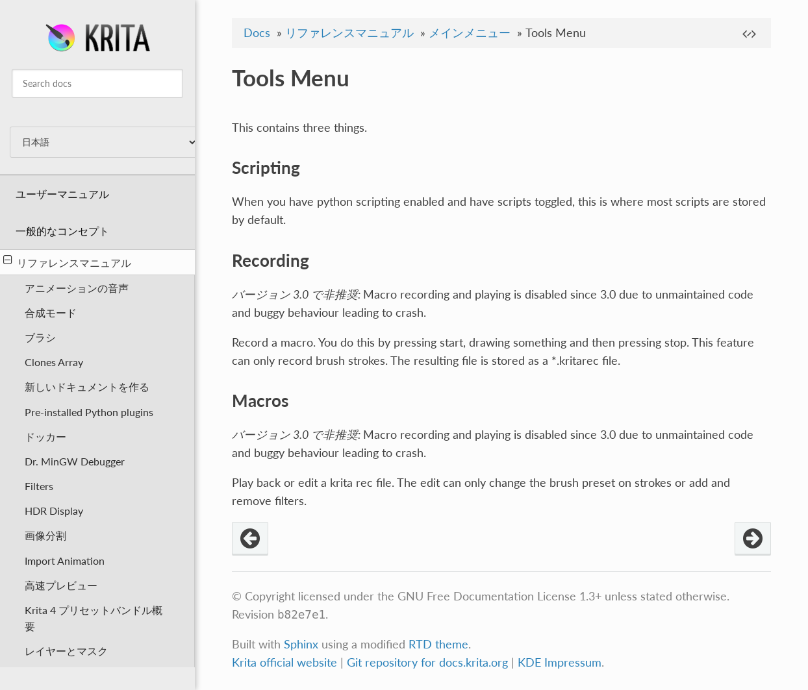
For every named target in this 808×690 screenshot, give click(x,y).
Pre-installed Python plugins (89, 412)
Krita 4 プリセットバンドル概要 (93, 618)
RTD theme (438, 644)
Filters (39, 486)
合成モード (51, 312)
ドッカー (45, 436)
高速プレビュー (61, 585)
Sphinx (301, 644)
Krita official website (284, 662)
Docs (257, 33)
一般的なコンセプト (62, 231)
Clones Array (54, 362)
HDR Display (54, 510)
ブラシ (40, 337)
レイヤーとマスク (66, 651)
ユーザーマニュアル (62, 194)
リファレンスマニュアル (67, 261)
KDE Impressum (559, 662)
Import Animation (65, 560)
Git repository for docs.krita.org (429, 662)
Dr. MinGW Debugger (75, 461)
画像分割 (45, 535)
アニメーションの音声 (77, 288)
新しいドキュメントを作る (87, 386)
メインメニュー (470, 33)
